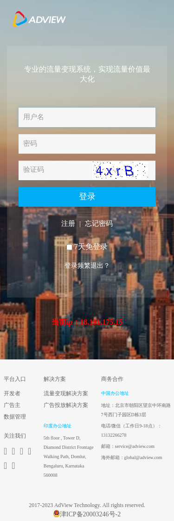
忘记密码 (99, 223)
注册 (68, 223)
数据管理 (15, 416)
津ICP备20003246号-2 (87, 514)
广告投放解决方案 (66, 405)
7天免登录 (91, 246)
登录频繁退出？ (87, 265)
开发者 (12, 393)
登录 (87, 196)
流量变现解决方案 (66, 393)
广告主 (12, 405)
